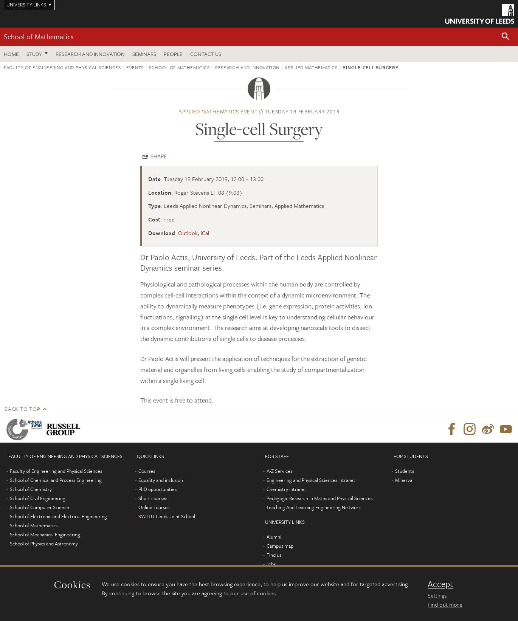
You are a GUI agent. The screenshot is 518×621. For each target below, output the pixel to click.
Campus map (280, 546)
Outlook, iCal (193, 233)
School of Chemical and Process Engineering (56, 480)
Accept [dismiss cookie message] (440, 583)
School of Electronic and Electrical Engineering (58, 516)
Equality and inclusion (160, 480)
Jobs (271, 564)
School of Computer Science (39, 507)
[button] (505, 37)
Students (404, 471)
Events (135, 67)
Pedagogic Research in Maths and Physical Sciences (319, 498)
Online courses (153, 507)
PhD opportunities (157, 489)
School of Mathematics (39, 36)
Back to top (22, 409)
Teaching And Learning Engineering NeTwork (313, 507)
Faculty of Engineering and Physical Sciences (62, 67)
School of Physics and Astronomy (44, 543)
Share (158, 156)
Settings (437, 595)
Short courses (152, 498)
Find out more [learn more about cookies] (445, 604)
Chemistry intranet (286, 489)
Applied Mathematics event (218, 111)
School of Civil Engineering (37, 498)
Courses (146, 471)
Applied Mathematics (311, 67)
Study (34, 54)
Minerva (403, 480)
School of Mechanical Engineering (45, 534)
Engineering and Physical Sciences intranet (311, 480)
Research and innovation (247, 67)
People (173, 54)
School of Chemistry (31, 489)
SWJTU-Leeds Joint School (166, 516)
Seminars (144, 54)
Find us (274, 555)
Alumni (274, 536)
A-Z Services (279, 471)
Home (11, 54)
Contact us (205, 54)
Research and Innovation (90, 54)
